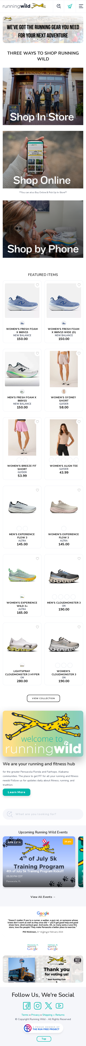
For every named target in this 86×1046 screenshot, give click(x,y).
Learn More (16, 792)
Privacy (35, 1015)
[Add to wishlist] (37, 285)
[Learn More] (43, 969)
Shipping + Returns (53, 1015)
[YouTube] (59, 1005)
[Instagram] (37, 1005)
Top (44, 1039)
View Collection (43, 698)
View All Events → (43, 897)
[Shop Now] (43, 29)
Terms (25, 1015)
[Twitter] (48, 1005)
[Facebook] (26, 1005)
